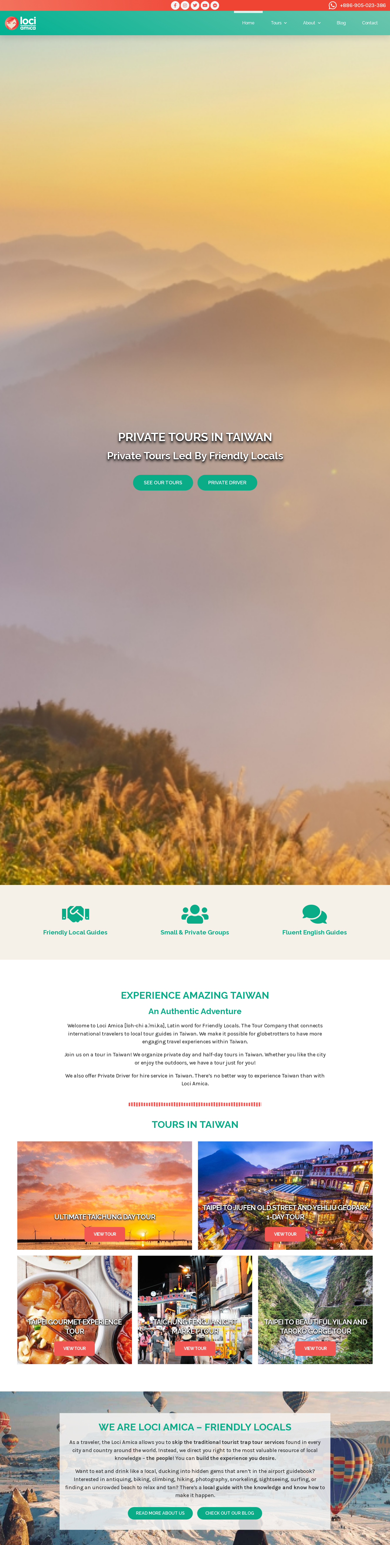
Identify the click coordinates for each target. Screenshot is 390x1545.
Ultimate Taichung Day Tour (104, 1217)
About (311, 23)
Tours (279, 23)
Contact (370, 22)
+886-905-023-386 (363, 5)
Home (248, 22)
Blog (341, 22)
